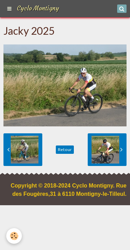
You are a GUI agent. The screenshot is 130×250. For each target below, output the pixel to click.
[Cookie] (14, 236)
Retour (65, 149)
